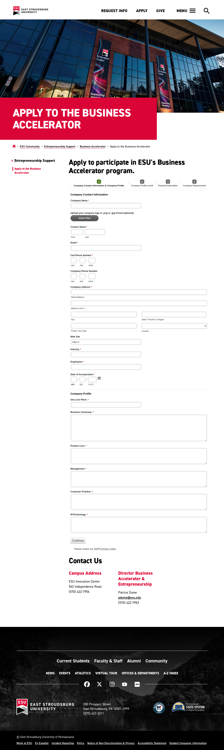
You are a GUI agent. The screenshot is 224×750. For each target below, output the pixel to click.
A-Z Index (171, 673)
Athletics (83, 673)
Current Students (73, 661)
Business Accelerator (93, 146)
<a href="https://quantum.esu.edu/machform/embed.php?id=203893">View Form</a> (140, 367)
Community (156, 661)
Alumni (134, 661)
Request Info (114, 10)
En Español (42, 743)
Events (64, 673)
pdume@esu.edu (129, 597)
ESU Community (30, 146)
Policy (80, 743)
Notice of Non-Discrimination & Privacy (111, 743)
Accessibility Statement (152, 743)
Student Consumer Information (188, 743)
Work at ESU (24, 743)
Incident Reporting (63, 743)
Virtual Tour (106, 673)
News (50, 673)
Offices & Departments (140, 673)
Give (160, 10)
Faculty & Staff (108, 661)
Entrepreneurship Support (59, 146)
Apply (142, 10)
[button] (186, 10)
